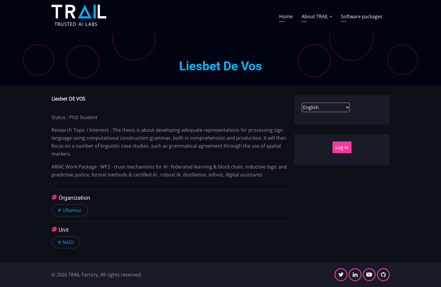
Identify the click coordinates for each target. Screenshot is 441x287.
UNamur (71, 210)
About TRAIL (317, 16)
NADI (68, 242)
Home (286, 16)
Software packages (361, 16)
